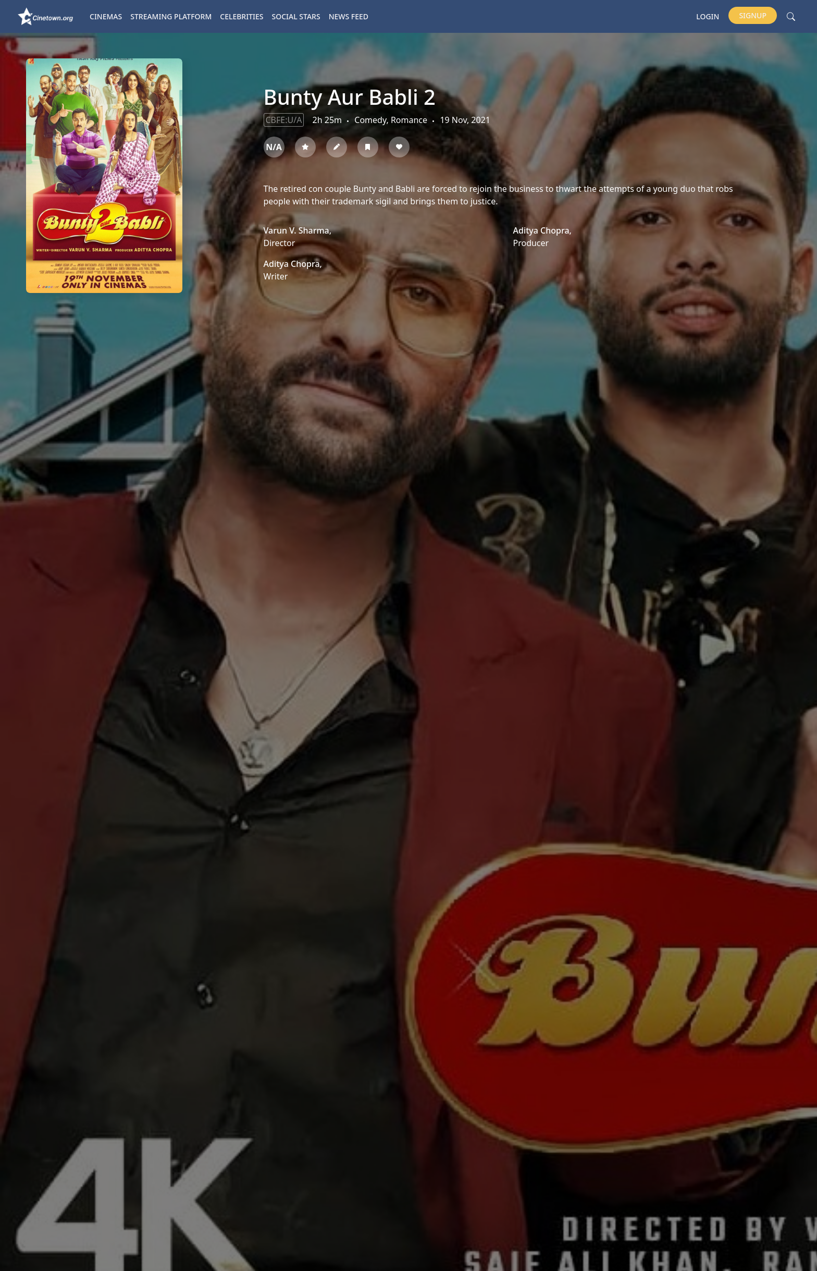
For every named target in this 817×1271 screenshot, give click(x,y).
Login (707, 16)
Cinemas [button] (106, 16)
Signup (752, 15)
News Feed (348, 16)
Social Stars (296, 16)
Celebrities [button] (241, 16)
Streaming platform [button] (171, 16)
